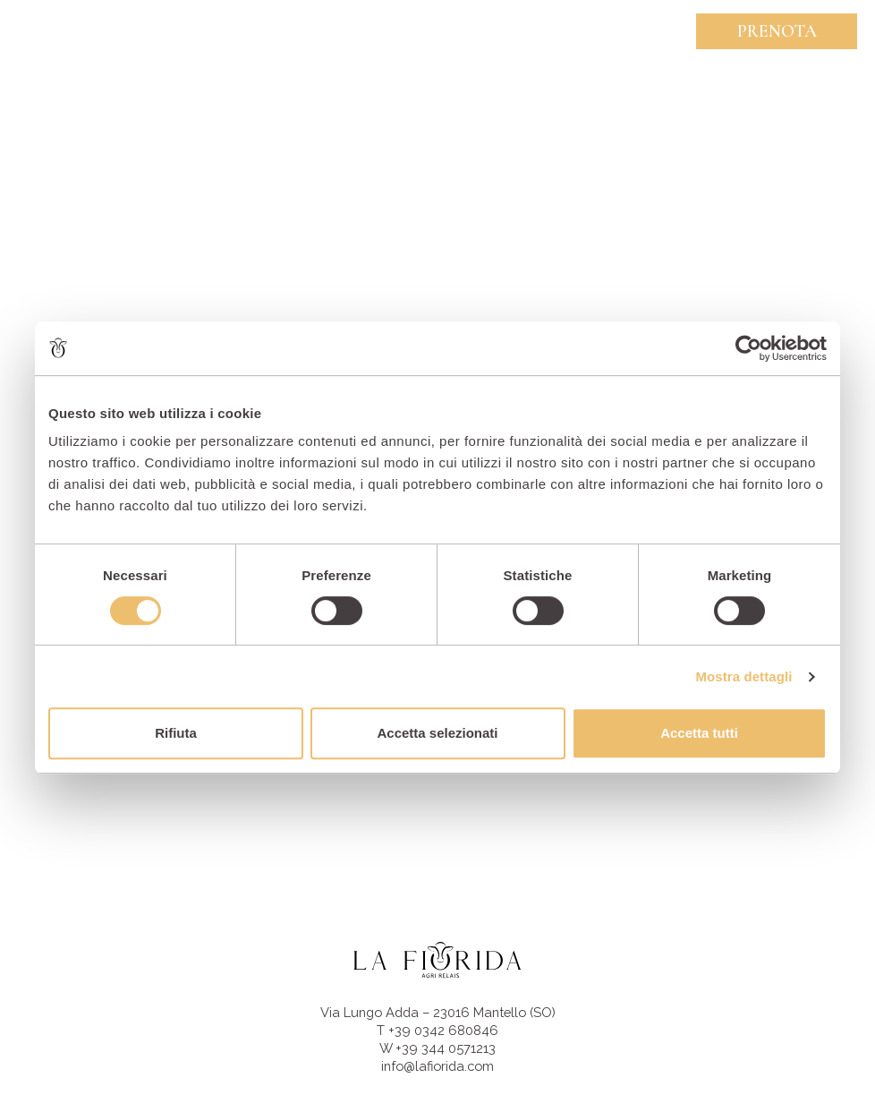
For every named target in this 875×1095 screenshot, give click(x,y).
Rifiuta (176, 732)
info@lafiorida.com (437, 1066)
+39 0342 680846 (443, 1030)
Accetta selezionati (437, 732)
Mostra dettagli (743, 676)
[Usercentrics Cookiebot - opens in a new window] (748, 348)
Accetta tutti (699, 732)
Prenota (777, 31)
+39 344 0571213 (445, 1048)
